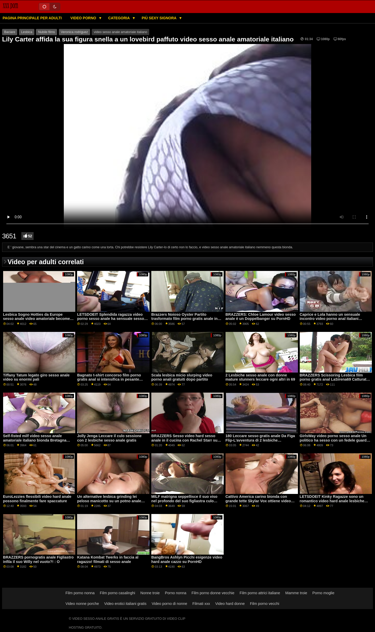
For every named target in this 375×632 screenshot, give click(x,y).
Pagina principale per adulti (32, 18)
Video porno (83, 18)
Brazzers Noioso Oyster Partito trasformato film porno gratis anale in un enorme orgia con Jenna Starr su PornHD (184, 321)
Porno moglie (323, 593)
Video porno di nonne (169, 604)
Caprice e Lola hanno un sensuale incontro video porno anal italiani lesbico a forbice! (330, 318)
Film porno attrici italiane (260, 593)
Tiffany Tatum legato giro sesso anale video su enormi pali (36, 377)
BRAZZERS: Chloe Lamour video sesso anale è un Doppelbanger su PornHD (261, 316)
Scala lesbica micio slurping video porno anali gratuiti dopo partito (181, 377)
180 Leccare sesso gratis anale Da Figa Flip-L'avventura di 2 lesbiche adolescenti (260, 440)
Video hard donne (230, 604)
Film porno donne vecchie (213, 593)
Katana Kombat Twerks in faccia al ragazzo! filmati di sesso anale (107, 559)
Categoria (119, 18)
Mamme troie (296, 593)
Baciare (9, 32)
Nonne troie (150, 593)
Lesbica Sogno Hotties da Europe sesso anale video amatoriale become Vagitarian (36, 318)
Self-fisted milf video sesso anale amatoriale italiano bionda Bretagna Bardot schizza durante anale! (34, 440)
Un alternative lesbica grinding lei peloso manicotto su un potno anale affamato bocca (109, 500)
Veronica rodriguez (74, 32)
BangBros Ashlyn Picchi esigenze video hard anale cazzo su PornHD (186, 559)
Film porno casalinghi (117, 593)
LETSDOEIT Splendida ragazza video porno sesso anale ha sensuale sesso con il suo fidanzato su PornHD (110, 318)
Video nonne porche (82, 604)
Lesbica (26, 32)
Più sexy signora (159, 18)
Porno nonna (175, 593)
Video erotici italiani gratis (125, 604)
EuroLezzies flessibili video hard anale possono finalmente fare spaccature (37, 498)
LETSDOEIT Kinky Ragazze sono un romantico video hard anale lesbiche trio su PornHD (332, 500)
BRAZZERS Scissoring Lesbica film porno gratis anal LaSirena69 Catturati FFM (333, 379)
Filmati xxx (201, 604)
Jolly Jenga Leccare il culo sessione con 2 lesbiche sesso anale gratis (109, 438)
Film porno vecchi (264, 604)
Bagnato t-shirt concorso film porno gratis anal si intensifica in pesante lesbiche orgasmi (109, 379)
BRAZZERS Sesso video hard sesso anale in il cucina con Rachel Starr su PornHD (184, 440)
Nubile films (46, 32)
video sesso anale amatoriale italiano (120, 32)
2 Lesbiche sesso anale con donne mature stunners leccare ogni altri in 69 (260, 377)
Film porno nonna (80, 593)
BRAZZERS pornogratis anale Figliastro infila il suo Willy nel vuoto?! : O (38, 559)
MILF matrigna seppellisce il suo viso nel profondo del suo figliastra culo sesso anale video (184, 500)
